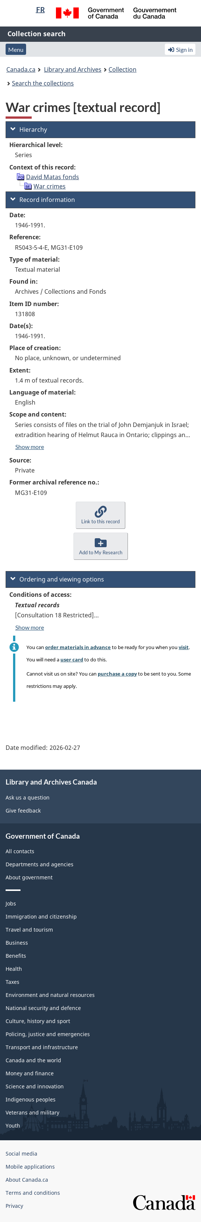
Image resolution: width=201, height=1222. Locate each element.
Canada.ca (20, 69)
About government (29, 877)
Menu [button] (15, 49)
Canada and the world (33, 1060)
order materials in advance (78, 647)
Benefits (16, 955)
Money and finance (30, 1073)
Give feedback (23, 810)
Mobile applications (30, 1166)
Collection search (36, 33)
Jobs (11, 903)
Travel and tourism (29, 929)
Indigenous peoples (31, 1099)
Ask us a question (28, 797)
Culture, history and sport (38, 1021)
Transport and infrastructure (42, 1047)
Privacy (14, 1205)
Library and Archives (72, 69)
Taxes (12, 981)
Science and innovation (35, 1086)
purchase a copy (117, 673)
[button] (100, 515)
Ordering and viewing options (57, 579)
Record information (42, 200)
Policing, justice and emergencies (48, 1034)
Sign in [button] (180, 49)
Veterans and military (32, 1112)
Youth (13, 1125)
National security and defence (43, 1007)
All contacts (20, 851)
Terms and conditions (33, 1192)
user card (71, 659)
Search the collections (43, 83)
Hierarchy (28, 129)
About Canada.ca (27, 1179)
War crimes (50, 186)
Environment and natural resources (50, 994)
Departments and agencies (39, 864)
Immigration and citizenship (41, 916)
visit (184, 647)
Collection (122, 69)
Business (17, 942)
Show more (29, 446)
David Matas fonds (52, 177)
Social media (21, 1153)
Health (14, 968)
